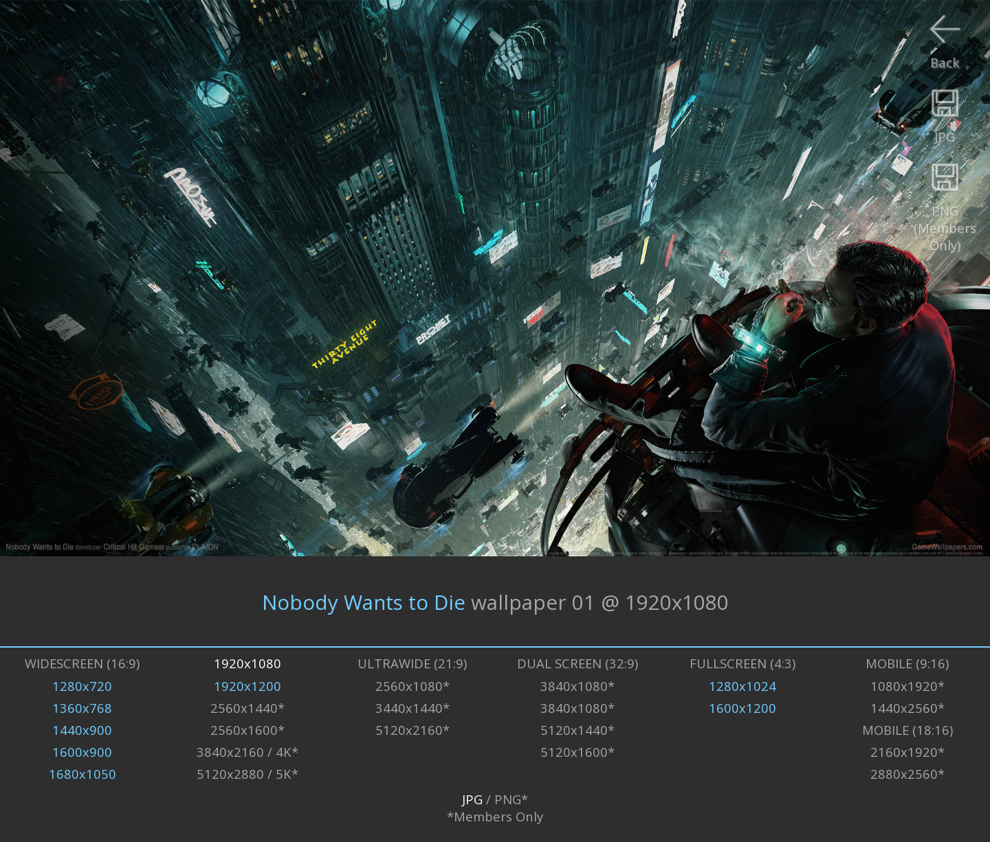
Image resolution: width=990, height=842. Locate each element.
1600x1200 (742, 707)
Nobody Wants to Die (363, 601)
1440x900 (82, 729)
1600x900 (82, 751)
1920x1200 (247, 685)
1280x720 (82, 685)
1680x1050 (82, 773)
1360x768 (82, 707)
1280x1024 (742, 685)
